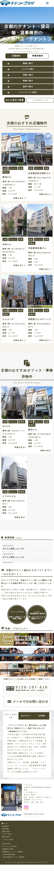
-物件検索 (5, 840)
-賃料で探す (6, 848)
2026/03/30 (27, 556)
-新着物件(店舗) (7, 860)
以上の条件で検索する (15, 100)
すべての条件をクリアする (40, 100)
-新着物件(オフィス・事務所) (12, 863)
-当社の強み (6, 855)
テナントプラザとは (11, 716)
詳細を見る (20, 198)
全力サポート (28, 716)
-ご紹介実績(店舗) (8, 866)
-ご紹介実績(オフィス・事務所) (13, 868)
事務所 (6, 172)
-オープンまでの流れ (9, 858)
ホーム (5, 835)
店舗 (21, 168)
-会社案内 (5, 837)
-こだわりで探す (8, 851)
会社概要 (11, 725)
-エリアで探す (7, 845)
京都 (5, 168)
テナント (13, 168)
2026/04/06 (27, 547)
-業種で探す (6, 843)
